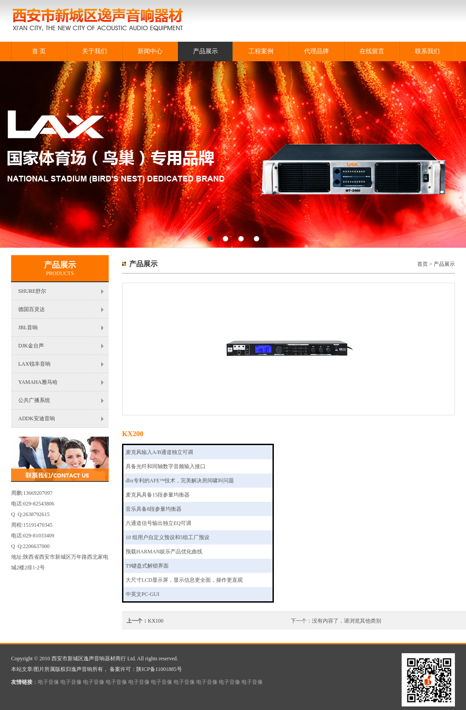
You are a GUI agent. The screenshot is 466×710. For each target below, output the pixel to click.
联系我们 (427, 51)
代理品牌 (316, 51)
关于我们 (94, 51)
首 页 (39, 51)
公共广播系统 (34, 400)
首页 (422, 264)
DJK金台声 (31, 346)
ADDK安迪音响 (36, 418)
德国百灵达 (31, 309)
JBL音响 (28, 327)
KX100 (155, 621)
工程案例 (261, 51)
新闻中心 (150, 51)
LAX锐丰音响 (34, 364)
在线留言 (371, 51)
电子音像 (48, 682)
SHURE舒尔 (32, 291)
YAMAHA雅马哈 (38, 382)
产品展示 (205, 51)
